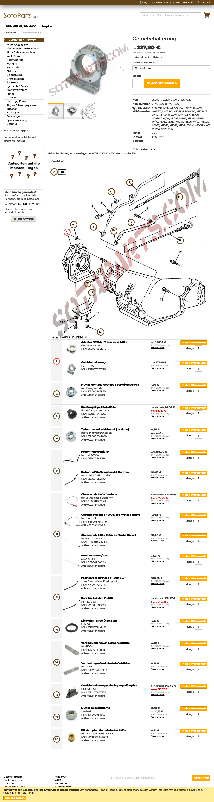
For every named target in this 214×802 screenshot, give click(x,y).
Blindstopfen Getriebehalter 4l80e (103, 730)
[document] (107, 794)
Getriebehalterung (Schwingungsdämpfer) (109, 685)
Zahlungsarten (13, 780)
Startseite (11, 32)
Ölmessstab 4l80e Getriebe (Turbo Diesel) (108, 535)
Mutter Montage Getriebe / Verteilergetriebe (110, 384)
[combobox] (170, 15)
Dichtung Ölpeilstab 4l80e (98, 407)
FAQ (144, 2)
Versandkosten (158, 53)
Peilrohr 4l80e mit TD (95, 451)
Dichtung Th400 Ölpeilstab (99, 620)
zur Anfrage (26, 218)
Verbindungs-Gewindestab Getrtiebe (105, 642)
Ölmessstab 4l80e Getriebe (99, 494)
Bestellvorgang (13, 776)
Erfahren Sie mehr (22, 792)
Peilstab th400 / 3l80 (94, 555)
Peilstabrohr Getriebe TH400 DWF (103, 577)
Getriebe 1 (57, 161)
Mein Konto (161, 2)
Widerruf (60, 776)
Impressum (62, 783)
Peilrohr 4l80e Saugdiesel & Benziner (105, 472)
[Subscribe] (201, 778)
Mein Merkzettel (184, 2)
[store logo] (22, 15)
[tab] (58, 161)
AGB (58, 780)
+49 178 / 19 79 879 (29, 204)
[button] (205, 2)
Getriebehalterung (93, 362)
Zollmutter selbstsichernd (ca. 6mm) (105, 429)
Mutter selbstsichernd (95, 708)
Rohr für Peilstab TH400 (97, 598)
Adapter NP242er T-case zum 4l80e (104, 342)
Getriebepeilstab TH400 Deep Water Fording (110, 514)
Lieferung (9, 783)
